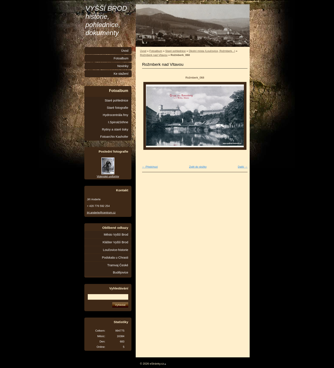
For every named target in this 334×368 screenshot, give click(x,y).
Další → (243, 166)
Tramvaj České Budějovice (117, 268)
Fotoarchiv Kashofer (114, 136)
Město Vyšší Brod (116, 234)
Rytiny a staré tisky (115, 129)
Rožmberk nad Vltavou (153, 55)
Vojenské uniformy (108, 176)
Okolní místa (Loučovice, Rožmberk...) (212, 51)
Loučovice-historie (115, 250)
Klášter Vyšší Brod (115, 242)
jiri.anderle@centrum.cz (101, 212)
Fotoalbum (155, 51)
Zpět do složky (198, 166)
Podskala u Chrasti (115, 257)
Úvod (143, 51)
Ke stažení (121, 73)
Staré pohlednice (175, 51)
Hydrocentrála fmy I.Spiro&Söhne (115, 118)
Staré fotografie (117, 107)
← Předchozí (150, 166)
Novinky (122, 66)
